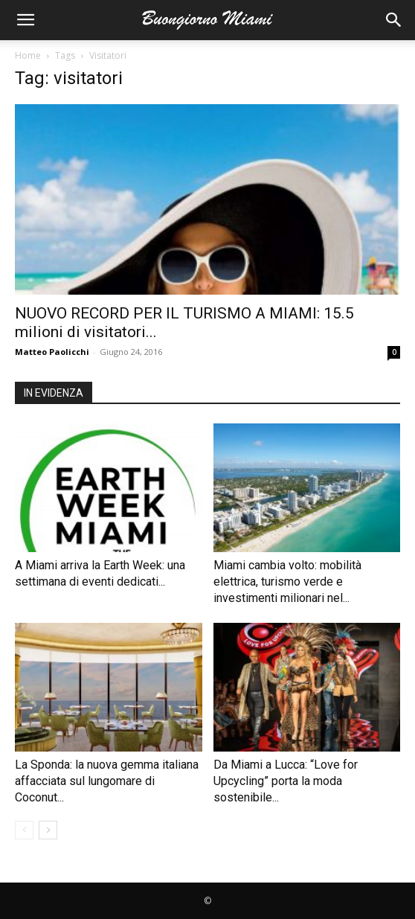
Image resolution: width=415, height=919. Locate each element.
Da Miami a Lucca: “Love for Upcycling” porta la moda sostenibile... (285, 781)
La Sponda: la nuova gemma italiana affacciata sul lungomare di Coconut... (107, 781)
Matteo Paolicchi (52, 351)
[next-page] (48, 830)
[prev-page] (24, 830)
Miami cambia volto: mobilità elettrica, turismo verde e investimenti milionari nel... (287, 581)
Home (28, 55)
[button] (25, 20)
